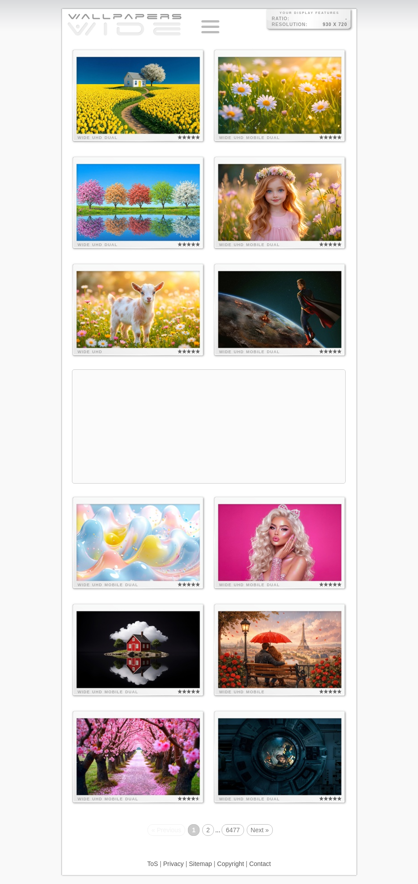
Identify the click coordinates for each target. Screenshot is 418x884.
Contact (260, 863)
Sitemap (200, 863)
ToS (152, 863)
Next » (260, 830)
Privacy (173, 863)
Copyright (230, 863)
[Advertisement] (209, 426)
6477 (233, 830)
